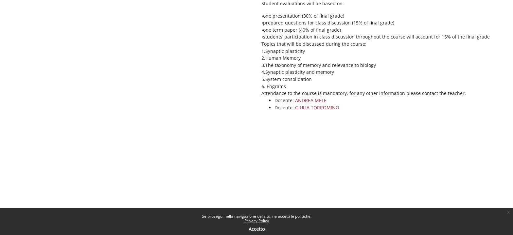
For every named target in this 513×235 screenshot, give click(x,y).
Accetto (257, 229)
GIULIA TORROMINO (317, 107)
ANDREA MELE (311, 100)
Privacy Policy (256, 221)
